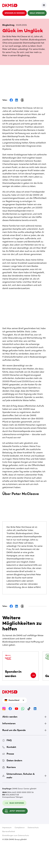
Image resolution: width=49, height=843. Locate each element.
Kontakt (9, 747)
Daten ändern (12, 760)
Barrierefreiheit (8, 831)
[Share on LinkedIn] (16, 100)
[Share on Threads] (22, 100)
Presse (8, 753)
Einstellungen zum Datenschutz (15, 835)
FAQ (7, 740)
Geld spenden (37, 13)
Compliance (20, 827)
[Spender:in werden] (33, 675)
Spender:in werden (15, 13)
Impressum (6, 827)
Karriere (9, 767)
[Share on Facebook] (11, 100)
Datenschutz (33, 827)
